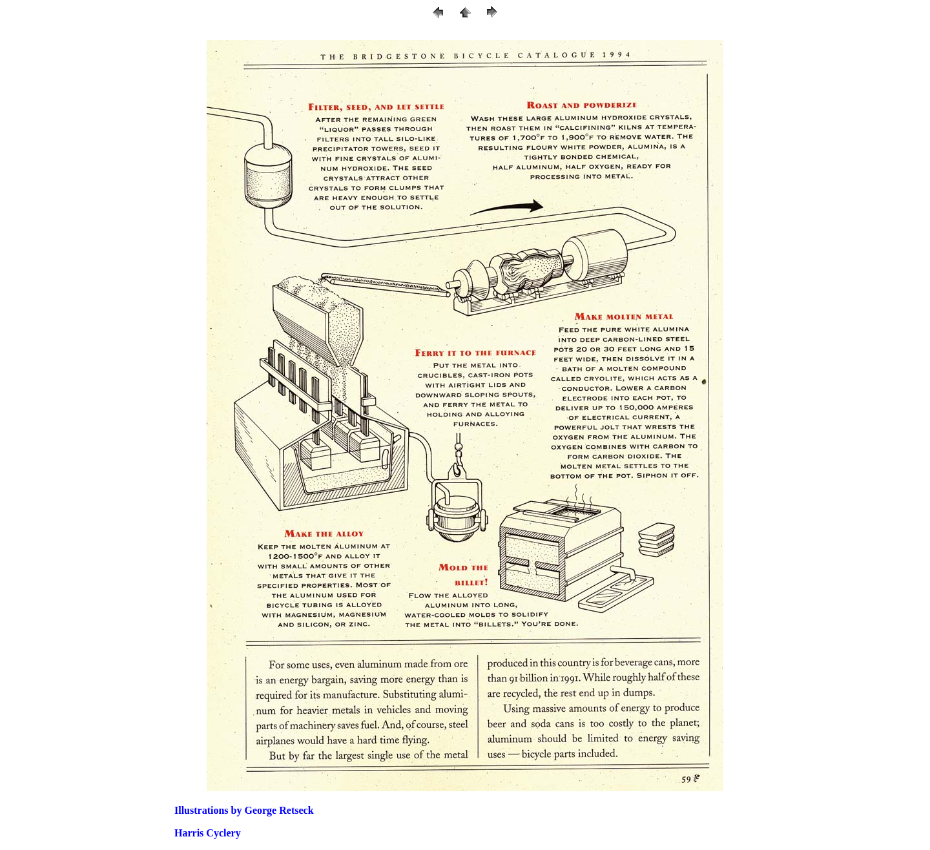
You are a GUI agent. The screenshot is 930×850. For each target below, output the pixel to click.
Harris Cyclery (207, 832)
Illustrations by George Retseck (244, 810)
